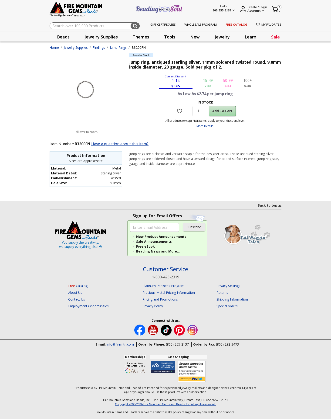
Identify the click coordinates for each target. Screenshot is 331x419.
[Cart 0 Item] (276, 9)
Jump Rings (118, 47)
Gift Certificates (163, 24)
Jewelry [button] (222, 37)
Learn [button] (250, 37)
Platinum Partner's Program (163, 286)
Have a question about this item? (120, 143)
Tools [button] (169, 37)
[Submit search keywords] (135, 25)
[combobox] (95, 25)
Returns (222, 292)
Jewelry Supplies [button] (101, 37)
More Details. (205, 126)
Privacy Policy (152, 306)
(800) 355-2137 (177, 344)
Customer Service (165, 269)
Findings (99, 47)
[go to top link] (269, 206)
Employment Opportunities (88, 306)
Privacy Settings (228, 286)
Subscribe (194, 227)
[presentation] (63, 37)
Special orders (227, 306)
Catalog (78, 286)
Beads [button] (63, 37)
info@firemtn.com (120, 344)
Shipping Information (232, 299)
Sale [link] (275, 37)
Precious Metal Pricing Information (168, 292)
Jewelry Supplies (76, 47)
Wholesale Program (200, 24)
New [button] (195, 37)
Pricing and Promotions (160, 299)
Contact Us (76, 299)
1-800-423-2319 (165, 277)
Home (54, 47)
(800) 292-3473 (227, 344)
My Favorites (268, 24)
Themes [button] (141, 37)
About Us (75, 292)
